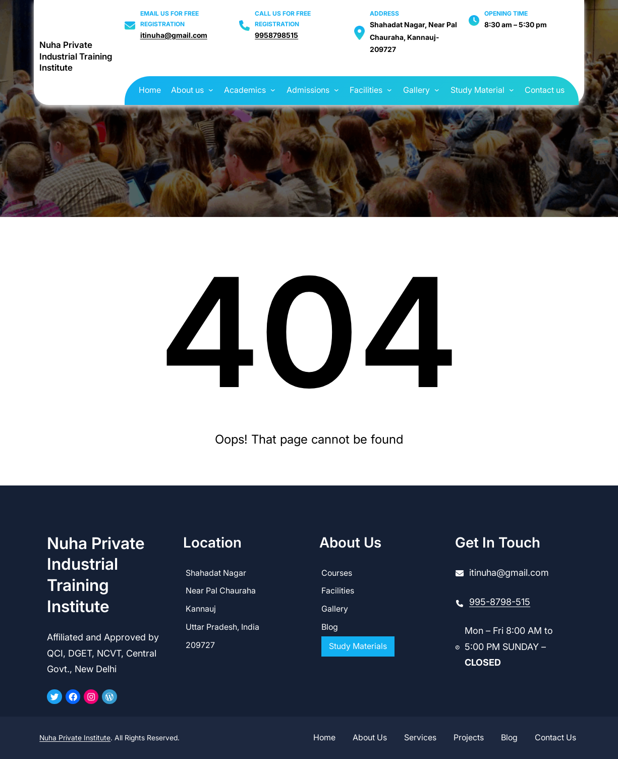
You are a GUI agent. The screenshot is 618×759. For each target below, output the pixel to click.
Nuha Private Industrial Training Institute (76, 56)
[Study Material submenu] (511, 89)
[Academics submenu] (272, 89)
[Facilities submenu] (389, 89)
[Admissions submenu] (336, 89)
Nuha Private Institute (74, 737)
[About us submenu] (210, 89)
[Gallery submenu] (436, 89)
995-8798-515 (499, 602)
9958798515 (276, 35)
